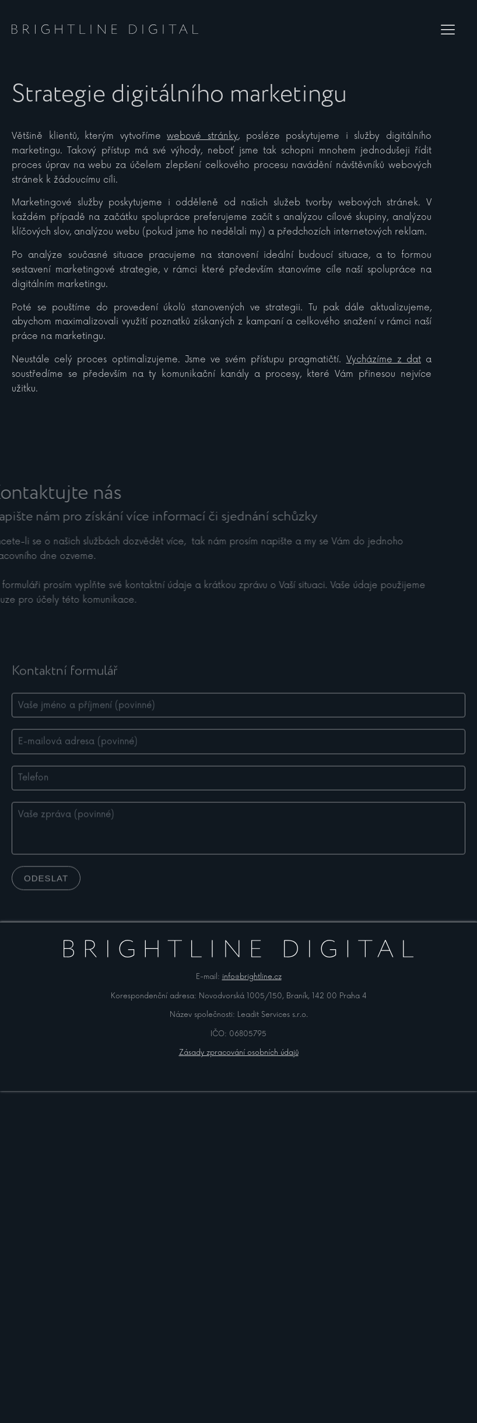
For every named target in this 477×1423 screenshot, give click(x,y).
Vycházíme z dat (383, 359)
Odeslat (46, 889)
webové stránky (202, 136)
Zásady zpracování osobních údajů (239, 1052)
